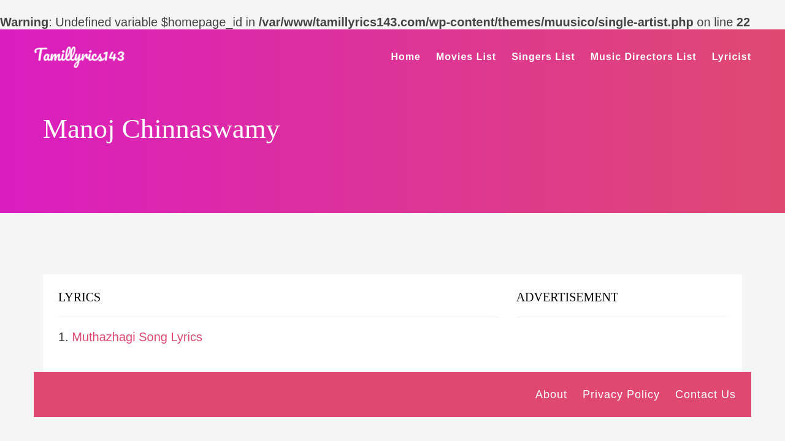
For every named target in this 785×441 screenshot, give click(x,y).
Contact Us (705, 394)
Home (406, 56)
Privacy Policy (621, 394)
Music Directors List (644, 56)
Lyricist (731, 56)
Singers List (543, 56)
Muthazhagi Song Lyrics (137, 337)
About (551, 394)
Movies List (466, 56)
